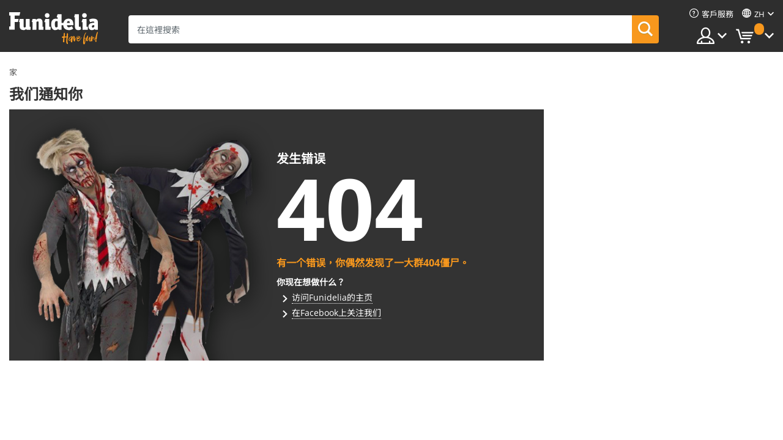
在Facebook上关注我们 (336, 312)
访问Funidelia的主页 (332, 297)
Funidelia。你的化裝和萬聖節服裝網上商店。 (53, 28)
